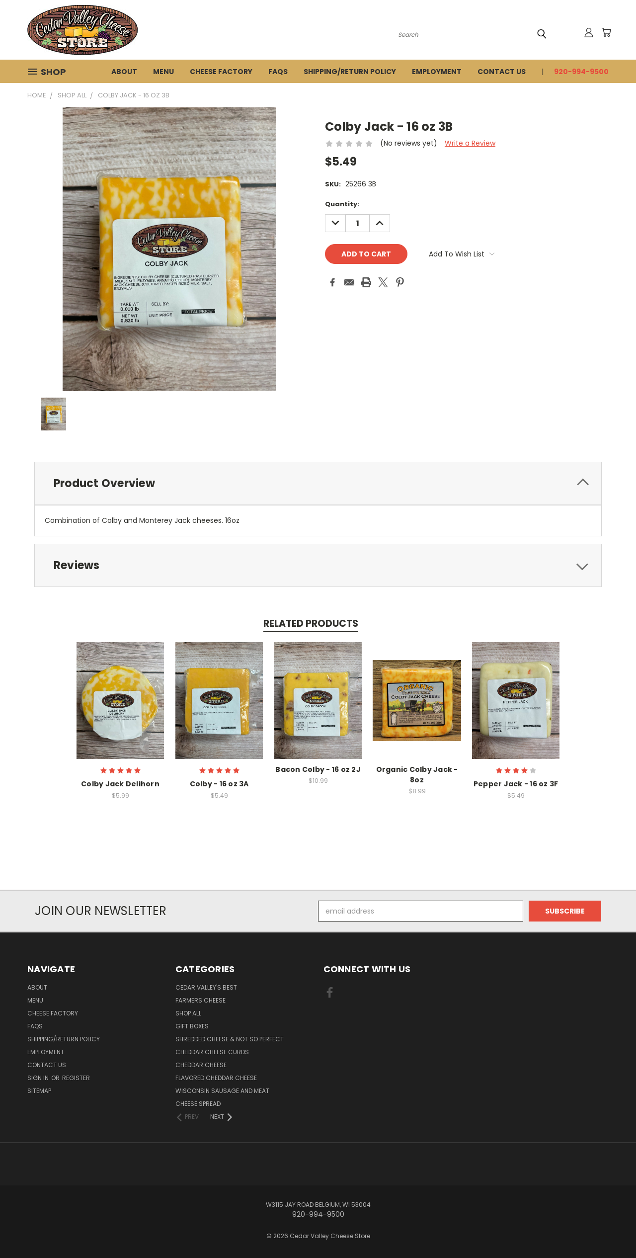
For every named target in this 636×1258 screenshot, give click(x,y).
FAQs (278, 72)
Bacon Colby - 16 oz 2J (318, 769)
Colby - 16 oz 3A (219, 784)
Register (76, 1078)
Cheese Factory (221, 72)
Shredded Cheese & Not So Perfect (229, 1039)
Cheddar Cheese (201, 1065)
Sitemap (39, 1091)
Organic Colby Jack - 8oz (417, 774)
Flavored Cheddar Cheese (216, 1078)
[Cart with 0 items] (606, 32)
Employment (437, 72)
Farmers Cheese (200, 1000)
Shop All (188, 1013)
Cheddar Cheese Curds (212, 1052)
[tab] (318, 483)
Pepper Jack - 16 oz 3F (516, 784)
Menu (163, 72)
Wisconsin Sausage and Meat (222, 1091)
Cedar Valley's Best (206, 987)
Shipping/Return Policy (350, 72)
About (124, 72)
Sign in (38, 1078)
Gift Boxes (192, 1026)
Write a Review (470, 143)
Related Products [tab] (310, 623)
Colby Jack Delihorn (120, 784)
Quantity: (342, 204)
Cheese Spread (198, 1103)
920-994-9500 (581, 72)
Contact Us (501, 72)
